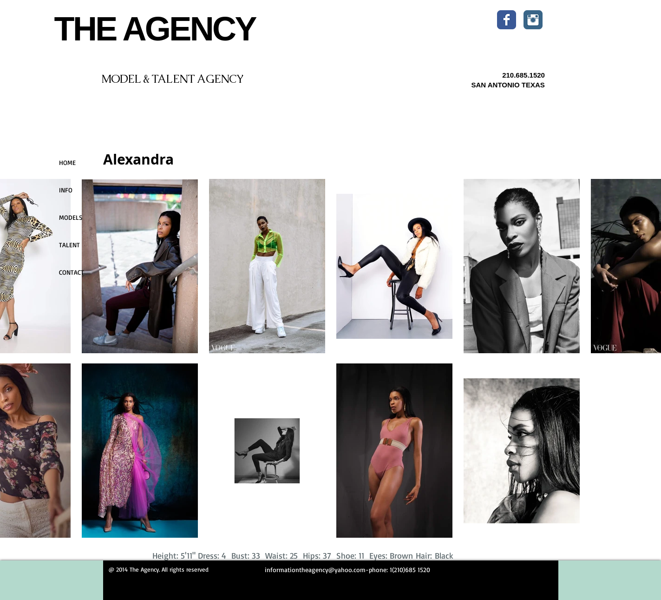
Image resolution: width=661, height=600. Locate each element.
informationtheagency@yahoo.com (315, 570)
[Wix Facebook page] (506, 19)
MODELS (70, 217)
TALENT (69, 245)
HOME (67, 162)
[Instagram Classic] (533, 19)
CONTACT (71, 272)
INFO (65, 190)
